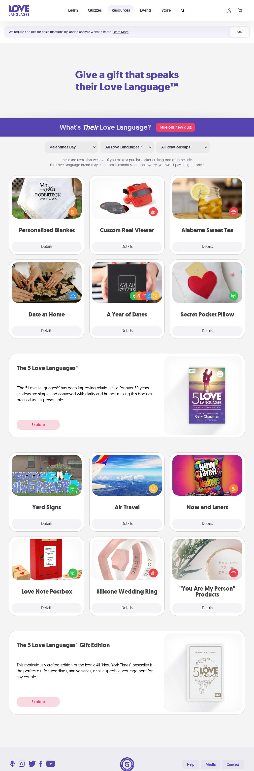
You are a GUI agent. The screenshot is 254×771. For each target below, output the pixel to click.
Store (166, 10)
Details (46, 247)
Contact (233, 764)
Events (146, 10)
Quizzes (95, 10)
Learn (73, 10)
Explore (38, 424)
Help (190, 764)
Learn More (120, 32)
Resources (121, 10)
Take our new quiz (175, 127)
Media (211, 764)
